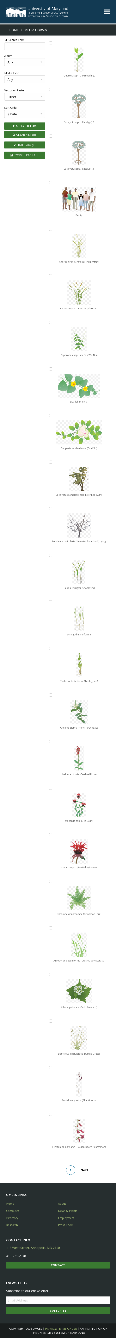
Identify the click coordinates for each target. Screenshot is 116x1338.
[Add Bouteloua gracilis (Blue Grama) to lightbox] (50, 1067)
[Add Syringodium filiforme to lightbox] (50, 601)
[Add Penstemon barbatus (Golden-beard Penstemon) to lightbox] (50, 1114)
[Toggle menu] (107, 12)
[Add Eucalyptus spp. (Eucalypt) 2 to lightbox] (50, 89)
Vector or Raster (13, 90)
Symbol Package (23, 155)
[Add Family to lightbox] (50, 182)
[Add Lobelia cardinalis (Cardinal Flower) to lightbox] (50, 741)
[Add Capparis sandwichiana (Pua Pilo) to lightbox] (50, 415)
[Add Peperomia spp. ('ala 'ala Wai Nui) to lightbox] (50, 322)
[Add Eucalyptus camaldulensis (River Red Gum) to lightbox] (50, 462)
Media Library (35, 30)
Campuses (13, 1211)
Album (6, 56)
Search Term (13, 40)
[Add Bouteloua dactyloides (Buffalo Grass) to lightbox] (50, 1021)
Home (14, 30)
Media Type (10, 73)
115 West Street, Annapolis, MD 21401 (34, 1248)
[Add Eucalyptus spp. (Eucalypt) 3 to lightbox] (50, 136)
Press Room (66, 1225)
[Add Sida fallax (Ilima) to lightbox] (50, 369)
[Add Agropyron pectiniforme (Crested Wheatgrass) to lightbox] (50, 927)
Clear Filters (24, 134)
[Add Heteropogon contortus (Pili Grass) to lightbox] (50, 275)
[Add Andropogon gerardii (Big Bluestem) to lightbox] (50, 229)
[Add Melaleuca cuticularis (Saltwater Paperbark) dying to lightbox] (50, 508)
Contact (58, 1265)
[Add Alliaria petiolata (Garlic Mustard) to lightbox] (50, 974)
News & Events (67, 1211)
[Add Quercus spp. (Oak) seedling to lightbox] (50, 42)
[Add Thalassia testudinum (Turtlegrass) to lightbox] (50, 648)
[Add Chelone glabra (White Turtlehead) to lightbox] (50, 695)
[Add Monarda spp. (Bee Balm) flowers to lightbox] (50, 834)
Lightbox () (23, 145)
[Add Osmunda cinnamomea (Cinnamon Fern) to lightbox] (50, 881)
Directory (12, 1218)
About (62, 1203)
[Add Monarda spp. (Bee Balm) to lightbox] (50, 788)
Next (85, 1170)
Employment (66, 1218)
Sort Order (9, 107)
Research (12, 1225)
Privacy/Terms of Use (61, 1328)
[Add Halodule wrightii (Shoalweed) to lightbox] (50, 555)
